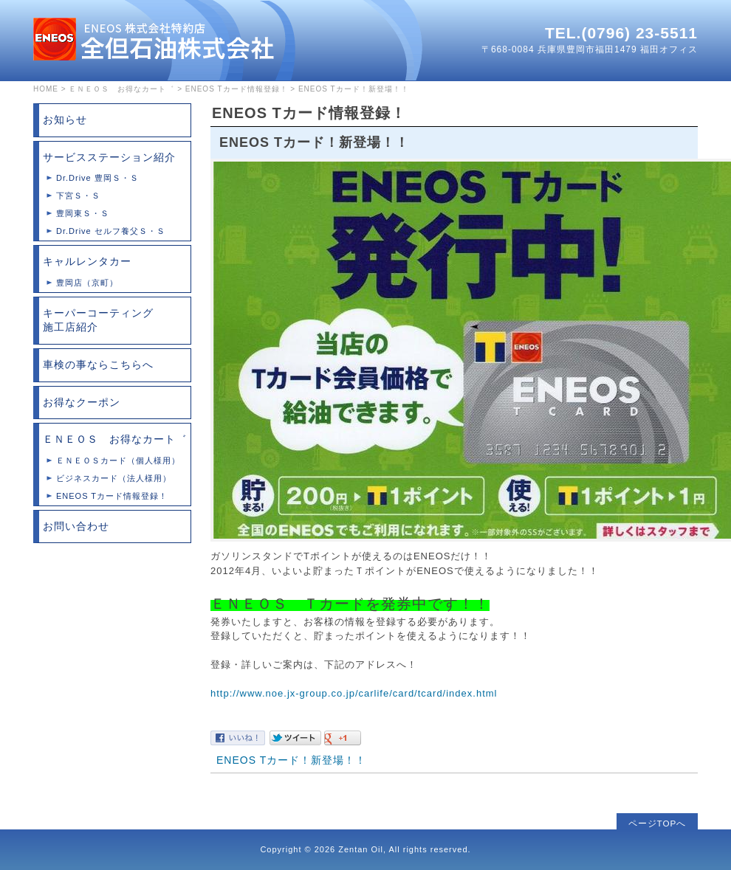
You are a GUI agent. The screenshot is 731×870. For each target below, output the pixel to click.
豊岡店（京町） (87, 282)
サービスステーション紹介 (109, 157)
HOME (45, 89)
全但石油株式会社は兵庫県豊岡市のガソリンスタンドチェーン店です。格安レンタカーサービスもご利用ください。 (153, 39)
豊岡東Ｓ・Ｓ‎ (82, 213)
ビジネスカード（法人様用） (113, 478)
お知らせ (65, 119)
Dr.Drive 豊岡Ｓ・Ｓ (97, 177)
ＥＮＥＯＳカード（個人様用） (118, 460)
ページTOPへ (657, 823)
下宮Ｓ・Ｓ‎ (78, 195)
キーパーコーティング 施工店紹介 (117, 320)
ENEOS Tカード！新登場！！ (291, 760)
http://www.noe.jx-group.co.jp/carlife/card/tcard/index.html (353, 693)
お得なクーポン (81, 402)
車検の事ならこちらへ (98, 364)
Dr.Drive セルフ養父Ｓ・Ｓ (110, 231)
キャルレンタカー (87, 261)
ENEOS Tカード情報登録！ (236, 89)
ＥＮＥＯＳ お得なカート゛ (121, 89)
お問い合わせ (76, 526)
